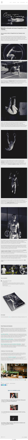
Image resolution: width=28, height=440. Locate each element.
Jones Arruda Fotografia (5, 379)
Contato (23, 379)
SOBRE (18, 2)
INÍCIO (10, 2)
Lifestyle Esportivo (7, 383)
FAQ (20, 379)
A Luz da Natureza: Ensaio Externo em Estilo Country (13, 412)
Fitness (13, 379)
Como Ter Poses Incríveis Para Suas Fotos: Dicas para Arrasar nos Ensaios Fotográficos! (13, 400)
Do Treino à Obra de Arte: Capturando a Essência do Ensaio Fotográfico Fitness (13, 423)
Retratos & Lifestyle (3, 27)
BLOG (26, 2)
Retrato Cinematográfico (12, 383)
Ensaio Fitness (2, 383)
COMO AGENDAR (22, 2)
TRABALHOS (14, 2)
